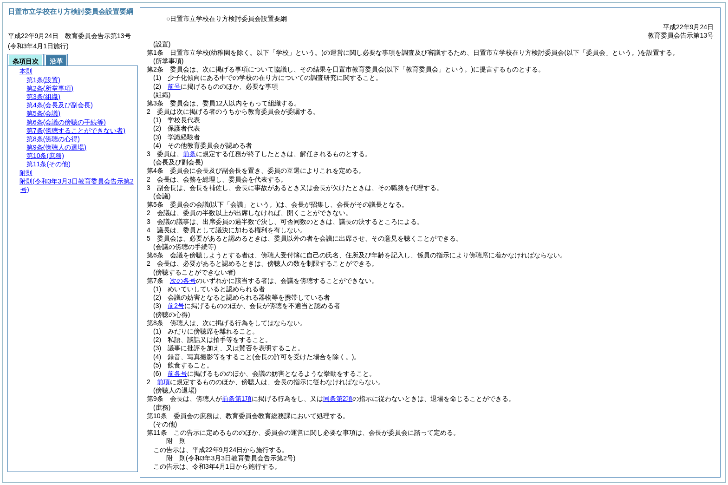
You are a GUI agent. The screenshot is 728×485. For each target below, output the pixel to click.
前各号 (177, 373)
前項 (163, 382)
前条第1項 (237, 398)
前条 (189, 153)
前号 (174, 86)
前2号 (176, 305)
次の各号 (183, 280)
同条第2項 (338, 398)
